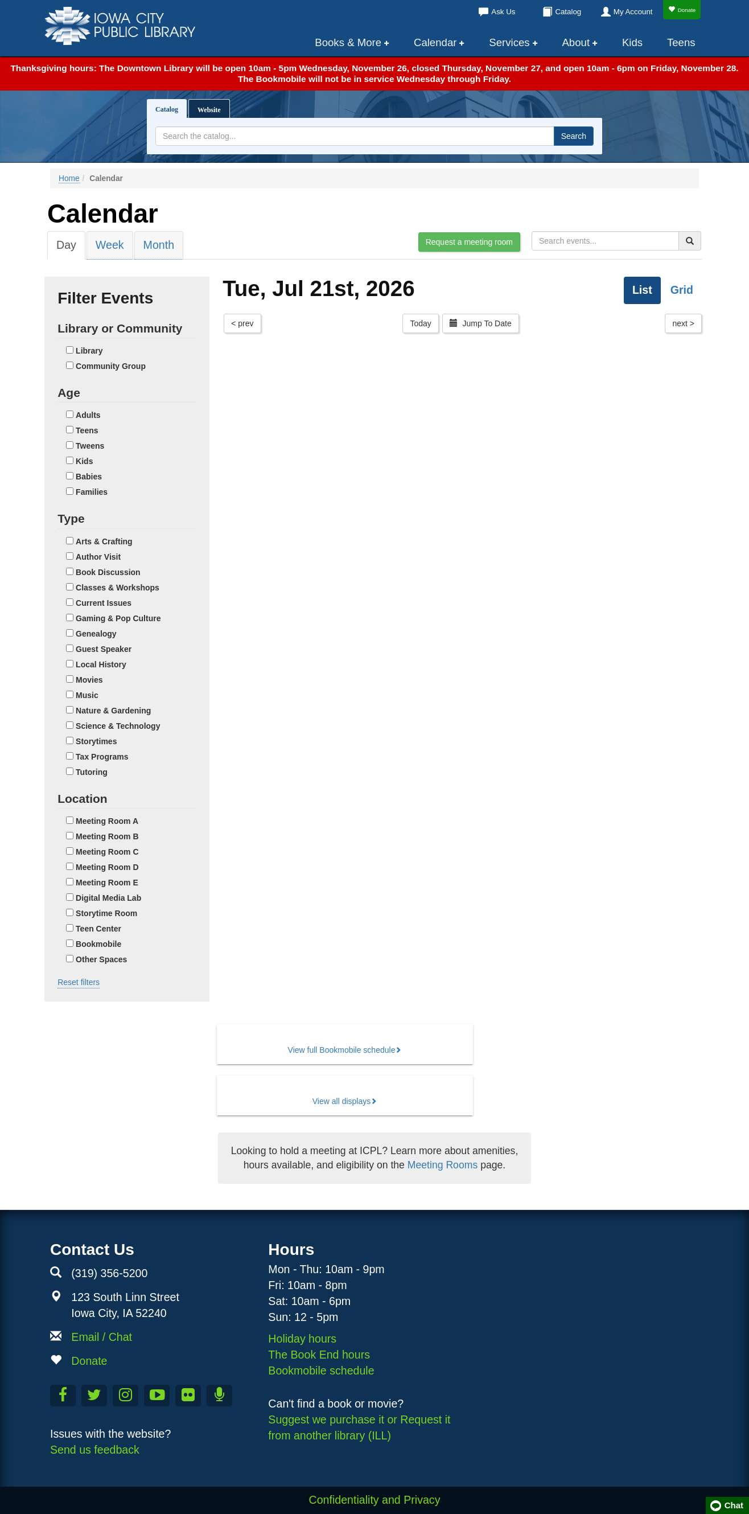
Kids (632, 42)
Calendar (435, 42)
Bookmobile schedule (321, 1370)
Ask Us (503, 11)
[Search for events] (605, 241)
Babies (89, 476)
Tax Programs (102, 756)
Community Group (111, 366)
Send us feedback (94, 1449)
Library (89, 350)
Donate (682, 9)
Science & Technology (118, 726)
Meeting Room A (107, 821)
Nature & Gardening (113, 710)
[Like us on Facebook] (63, 1395)
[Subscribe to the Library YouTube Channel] (157, 1395)
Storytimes (96, 741)
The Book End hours (319, 1354)
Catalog (568, 11)
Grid (681, 290)
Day (66, 245)
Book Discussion (108, 572)
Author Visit (98, 556)
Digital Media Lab (108, 897)
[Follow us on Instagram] (125, 1395)
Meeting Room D (107, 867)
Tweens (90, 445)
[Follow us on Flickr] (188, 1395)
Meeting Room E (107, 882)
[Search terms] (354, 136)
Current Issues (103, 603)
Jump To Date (481, 323)
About (576, 42)
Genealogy (96, 633)
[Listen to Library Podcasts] (219, 1395)
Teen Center (98, 928)
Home (69, 178)
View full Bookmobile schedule (342, 1050)
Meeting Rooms (443, 1165)
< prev (242, 323)
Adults (88, 415)
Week (110, 245)
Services (509, 42)
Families (92, 492)
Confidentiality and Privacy (375, 1500)
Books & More (348, 42)
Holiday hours (302, 1338)
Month (158, 245)
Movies (89, 679)
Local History (101, 664)
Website (209, 110)
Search (573, 136)
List (642, 290)
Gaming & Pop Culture (118, 618)
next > (683, 323)
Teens (681, 42)
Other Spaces (101, 959)
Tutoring (92, 772)
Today (420, 323)
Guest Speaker (103, 649)
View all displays (341, 1101)
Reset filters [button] (78, 982)
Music (87, 695)
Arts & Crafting (104, 541)
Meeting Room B (107, 836)
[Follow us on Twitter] (94, 1395)
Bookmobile (98, 944)
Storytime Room (106, 913)
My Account (633, 11)
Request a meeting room (469, 242)
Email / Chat (101, 1337)
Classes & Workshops (117, 587)
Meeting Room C (107, 851)
